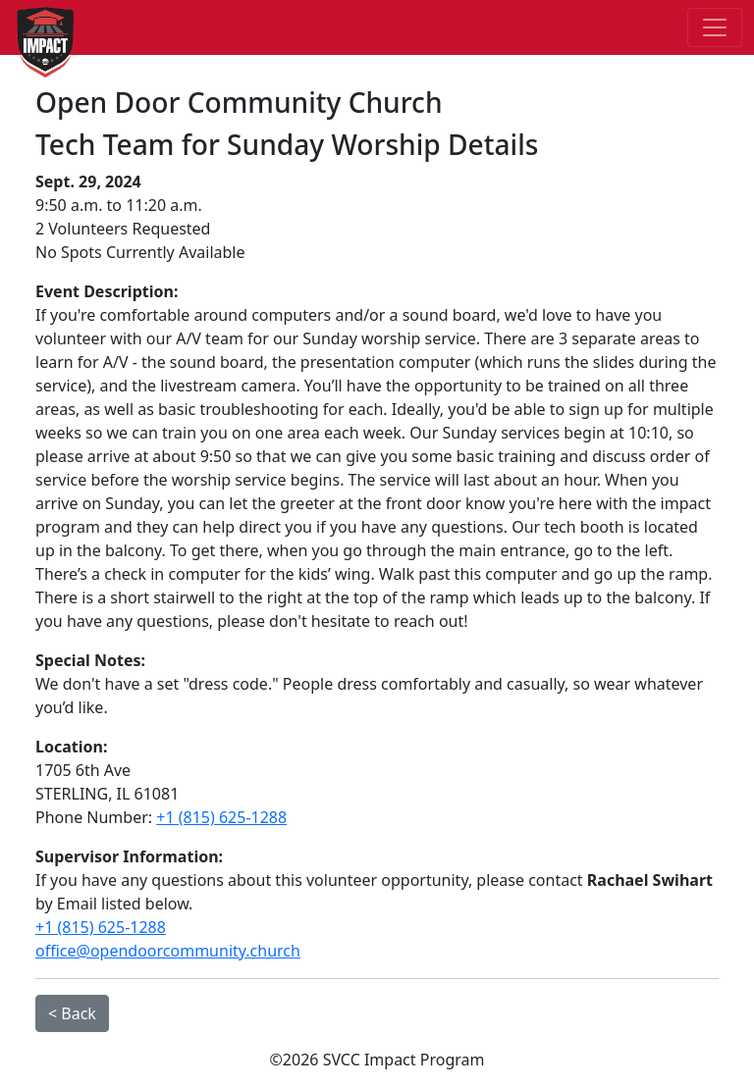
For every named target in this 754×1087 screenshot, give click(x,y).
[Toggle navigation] (714, 27)
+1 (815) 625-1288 (221, 817)
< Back (72, 1013)
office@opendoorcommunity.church (167, 950)
